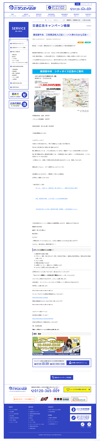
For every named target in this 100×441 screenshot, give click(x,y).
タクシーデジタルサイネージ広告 (20, 62)
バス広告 (14, 58)
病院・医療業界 (16, 73)
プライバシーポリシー (54, 421)
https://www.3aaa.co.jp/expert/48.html (42, 318)
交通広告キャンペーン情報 (18, 47)
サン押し (31, 409)
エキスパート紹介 (14, 422)
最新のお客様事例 (53, 417)
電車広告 (14, 54)
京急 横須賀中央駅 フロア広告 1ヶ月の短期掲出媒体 (52, 198)
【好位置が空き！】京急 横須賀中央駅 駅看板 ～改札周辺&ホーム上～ (57, 209)
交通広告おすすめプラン (18, 43)
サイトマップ (52, 419)
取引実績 (12, 415)
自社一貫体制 (13, 420)
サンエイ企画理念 (14, 409)
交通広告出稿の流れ (17, 83)
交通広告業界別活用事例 (35, 413)
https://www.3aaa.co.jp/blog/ (40, 297)
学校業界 (14, 71)
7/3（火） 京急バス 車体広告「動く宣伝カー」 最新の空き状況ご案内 (56, 188)
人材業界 (14, 79)
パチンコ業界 (15, 77)
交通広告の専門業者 (14, 418)
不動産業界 (15, 69)
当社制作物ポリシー (53, 424)
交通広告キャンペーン (34, 411)
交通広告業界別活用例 (17, 66)
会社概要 (12, 411)
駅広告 (14, 56)
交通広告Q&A (15, 87)
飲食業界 (14, 75)
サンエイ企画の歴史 (14, 413)
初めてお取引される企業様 (55, 409)
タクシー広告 (15, 60)
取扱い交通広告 (16, 51)
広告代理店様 (52, 411)
